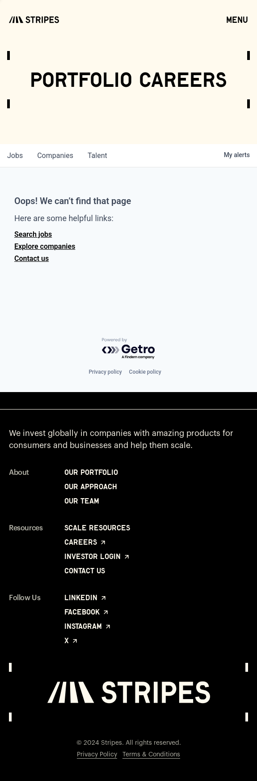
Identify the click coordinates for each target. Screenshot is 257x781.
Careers (85, 542)
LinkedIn (85, 597)
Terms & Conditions (151, 754)
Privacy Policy (97, 754)
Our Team (81, 500)
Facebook (87, 611)
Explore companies (44, 246)
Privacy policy (105, 372)
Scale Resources (97, 527)
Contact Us (84, 570)
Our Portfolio (91, 472)
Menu (237, 19)
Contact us (31, 258)
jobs (15, 155)
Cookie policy (145, 372)
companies (55, 155)
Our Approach (90, 486)
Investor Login (97, 556)
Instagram (88, 626)
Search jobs (33, 234)
